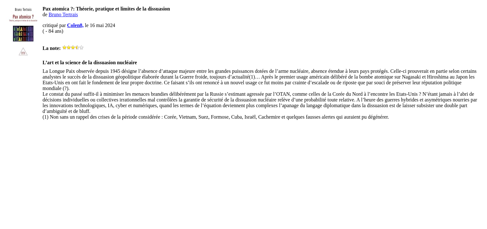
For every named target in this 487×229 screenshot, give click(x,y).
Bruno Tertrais (63, 14)
